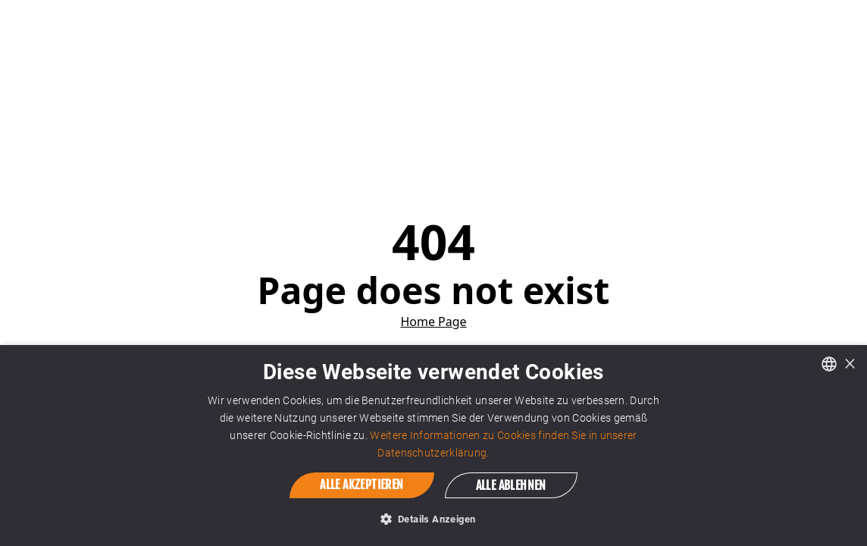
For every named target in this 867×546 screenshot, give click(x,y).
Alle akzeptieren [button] (361, 484)
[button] (434, 519)
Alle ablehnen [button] (511, 485)
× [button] (850, 363)
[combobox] (829, 364)
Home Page (433, 321)
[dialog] (433, 445)
